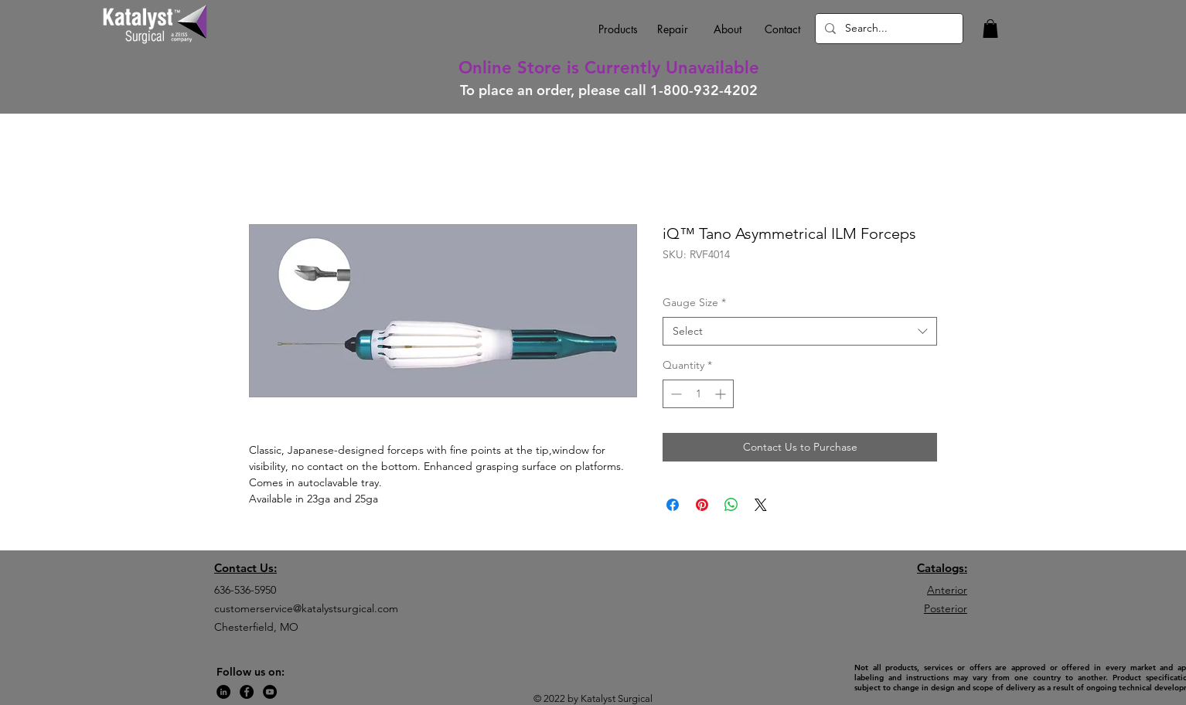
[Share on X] (760, 505)
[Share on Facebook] (672, 505)
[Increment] (721, 393)
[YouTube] (270, 692)
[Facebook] (247, 692)
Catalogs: (942, 567)
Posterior (945, 608)
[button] (990, 28)
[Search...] (887, 28)
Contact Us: (245, 567)
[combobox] (800, 331)
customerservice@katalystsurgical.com (306, 608)
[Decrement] (674, 393)
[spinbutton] (698, 393)
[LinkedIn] (223, 692)
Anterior (947, 590)
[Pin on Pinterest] (702, 505)
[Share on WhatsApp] (731, 505)
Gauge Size (694, 302)
